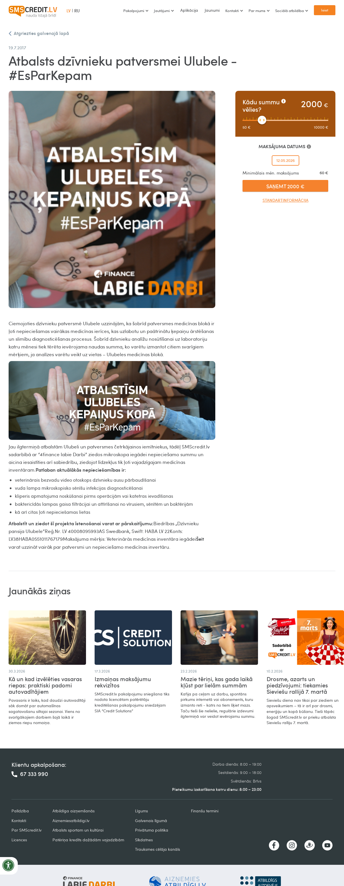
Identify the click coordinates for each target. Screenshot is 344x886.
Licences (19, 839)
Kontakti (18, 820)
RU (77, 10)
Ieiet (324, 10)
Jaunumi (212, 10)
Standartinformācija (285, 200)
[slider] (262, 120)
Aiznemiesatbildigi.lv (70, 820)
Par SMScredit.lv (26, 830)
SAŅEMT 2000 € (285, 186)
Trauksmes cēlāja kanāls (157, 849)
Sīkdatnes (144, 839)
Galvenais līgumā (151, 820)
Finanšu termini (204, 811)
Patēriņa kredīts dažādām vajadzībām (88, 839)
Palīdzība (20, 811)
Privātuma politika (151, 830)
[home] (33, 10)
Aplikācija (189, 10)
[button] (135, 11)
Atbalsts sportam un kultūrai (77, 830)
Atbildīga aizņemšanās (73, 811)
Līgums (141, 811)
